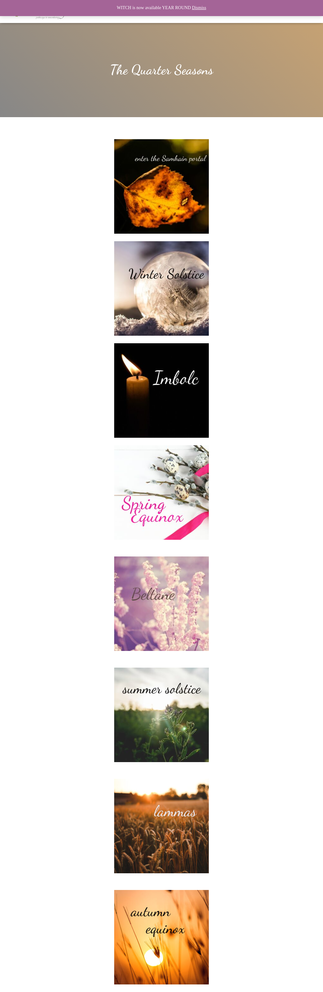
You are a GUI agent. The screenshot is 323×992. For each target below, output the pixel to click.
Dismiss (199, 7)
